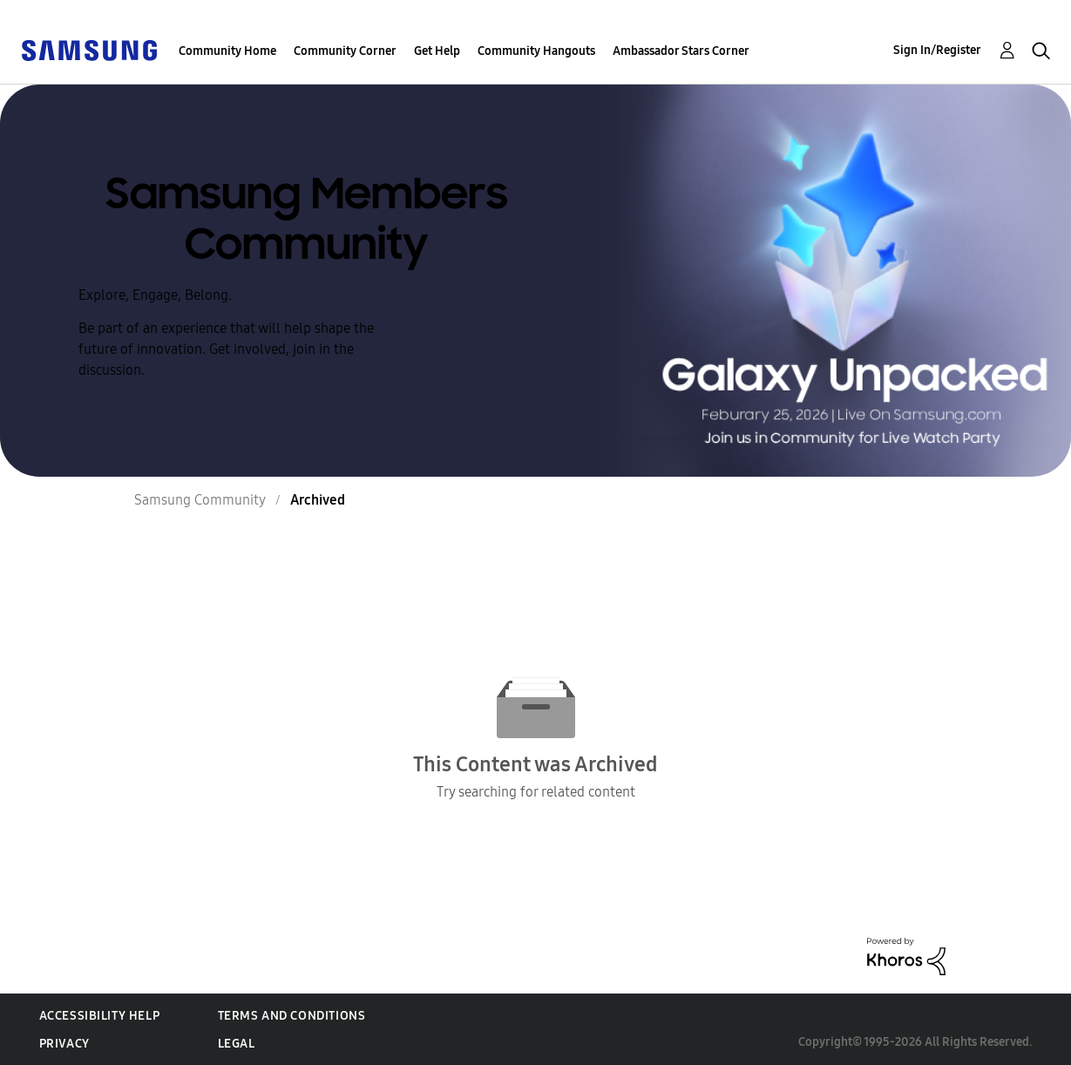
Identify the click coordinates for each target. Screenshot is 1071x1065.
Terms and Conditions (292, 1015)
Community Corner (345, 51)
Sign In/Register (937, 50)
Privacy (64, 1043)
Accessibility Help (99, 1015)
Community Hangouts (536, 51)
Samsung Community (200, 500)
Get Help (437, 51)
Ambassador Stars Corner (681, 51)
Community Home (227, 51)
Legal (236, 1043)
